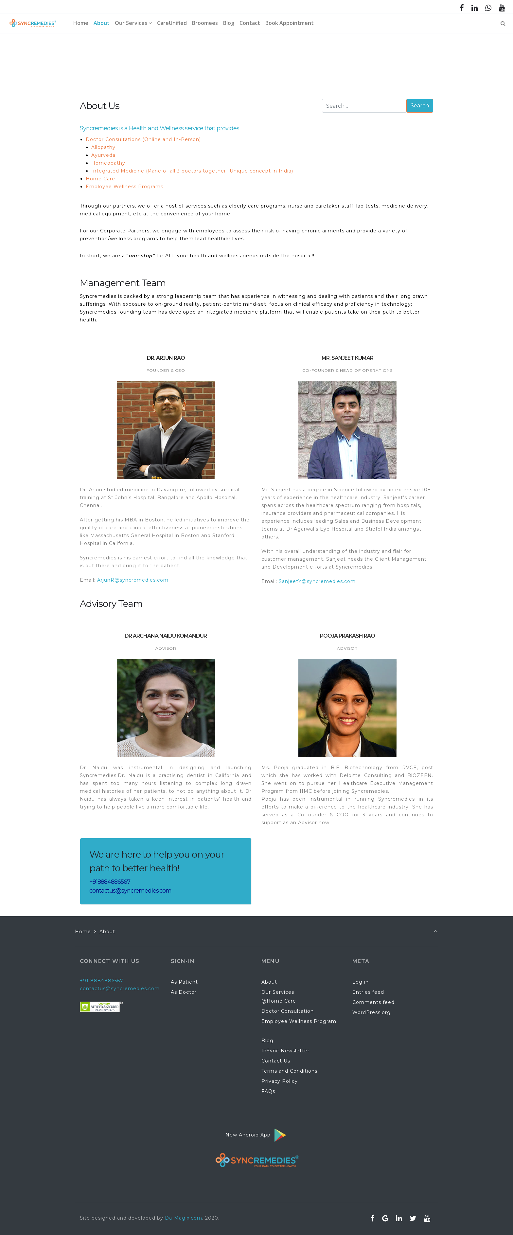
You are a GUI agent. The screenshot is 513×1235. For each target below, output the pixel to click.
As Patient (184, 982)
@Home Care (278, 1001)
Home (83, 932)
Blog (267, 1041)
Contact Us (275, 1061)
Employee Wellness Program (298, 1021)
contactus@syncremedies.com (130, 890)
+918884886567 (109, 881)
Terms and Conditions (289, 1071)
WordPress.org (371, 1012)
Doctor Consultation (287, 1011)
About (269, 982)
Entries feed (368, 992)
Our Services (277, 992)
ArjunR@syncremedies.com (132, 580)
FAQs (268, 1091)
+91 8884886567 (101, 981)
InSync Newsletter (285, 1051)
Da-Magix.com (183, 1218)
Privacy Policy (279, 1081)
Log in (360, 982)
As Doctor (184, 992)
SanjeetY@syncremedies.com (317, 581)
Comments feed (373, 1002)
